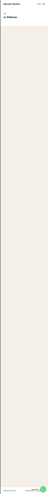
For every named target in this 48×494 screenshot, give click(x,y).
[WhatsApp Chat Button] (43, 489)
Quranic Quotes (11, 4)
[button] (41, 4)
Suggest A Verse (30, 490)
